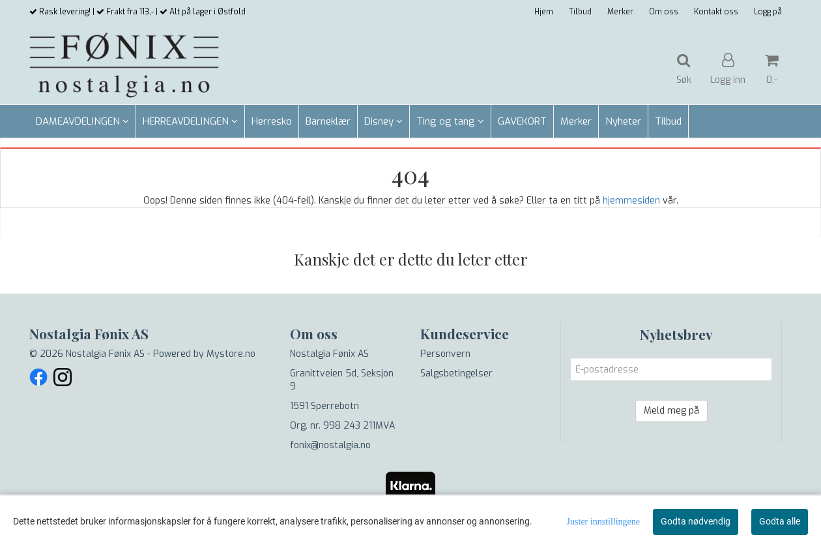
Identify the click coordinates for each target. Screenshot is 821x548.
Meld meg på (671, 410)
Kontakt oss (716, 12)
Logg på (768, 12)
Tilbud (580, 12)
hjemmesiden (631, 200)
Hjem (543, 12)
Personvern (445, 354)
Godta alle (779, 521)
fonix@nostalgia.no (330, 445)
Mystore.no (231, 354)
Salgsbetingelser (456, 373)
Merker (620, 12)
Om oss (663, 12)
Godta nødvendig (695, 521)
